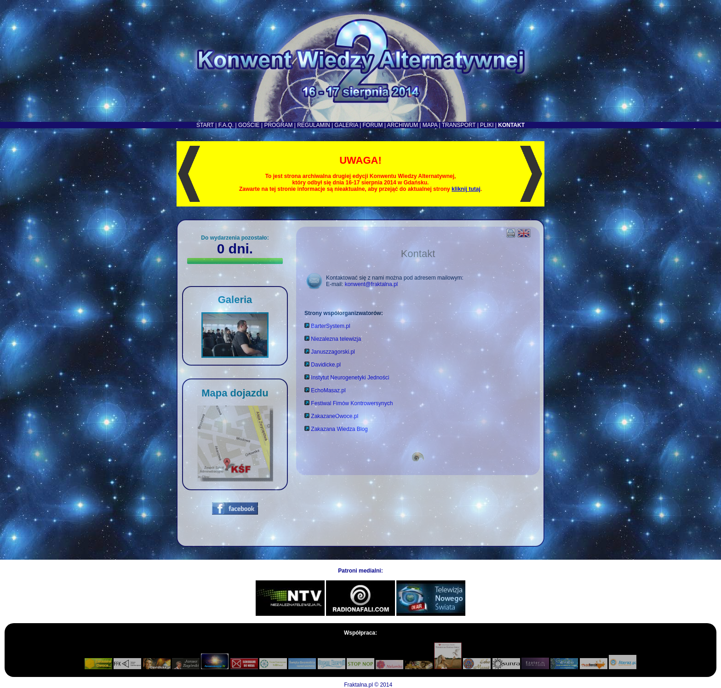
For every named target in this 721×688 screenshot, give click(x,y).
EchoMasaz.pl (328, 390)
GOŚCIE (249, 125)
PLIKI (486, 125)
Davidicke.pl (326, 364)
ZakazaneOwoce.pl (334, 416)
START (205, 125)
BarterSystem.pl (330, 326)
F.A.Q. (226, 125)
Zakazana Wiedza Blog (339, 429)
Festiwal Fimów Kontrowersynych (352, 403)
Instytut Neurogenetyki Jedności (350, 377)
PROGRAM (278, 125)
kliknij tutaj (466, 189)
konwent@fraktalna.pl (371, 284)
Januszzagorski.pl (333, 352)
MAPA (430, 125)
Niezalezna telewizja (336, 339)
